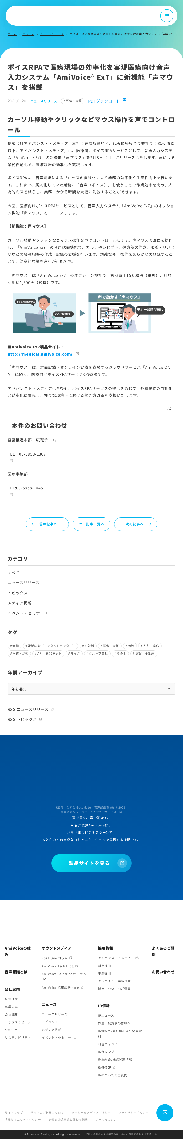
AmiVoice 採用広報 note (60, 987)
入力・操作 (151, 645)
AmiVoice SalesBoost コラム (64, 973)
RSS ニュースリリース (28, 709)
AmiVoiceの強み (18, 951)
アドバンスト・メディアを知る (121, 957)
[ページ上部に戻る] (164, 1112)
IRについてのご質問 (112, 1075)
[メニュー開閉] (166, 15)
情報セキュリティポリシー (23, 1119)
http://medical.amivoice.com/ (41, 354)
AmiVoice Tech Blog (58, 966)
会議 (15, 645)
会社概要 (11, 1014)
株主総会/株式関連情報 (115, 1059)
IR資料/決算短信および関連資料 (120, 1034)
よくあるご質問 (163, 951)
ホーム (12, 34)
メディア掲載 (20, 603)
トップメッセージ (18, 1022)
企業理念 (11, 999)
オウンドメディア (57, 947)
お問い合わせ (163, 971)
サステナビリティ (18, 1037)
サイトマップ (14, 1112)
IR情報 (104, 1005)
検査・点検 (20, 653)
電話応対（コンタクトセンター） (52, 645)
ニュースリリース (52, 34)
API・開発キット (49, 653)
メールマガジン (106, 1119)
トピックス (18, 593)
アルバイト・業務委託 (114, 981)
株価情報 (104, 1067)
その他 (121, 653)
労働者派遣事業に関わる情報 (68, 1119)
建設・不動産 (144, 653)
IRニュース (106, 1015)
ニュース (28, 34)
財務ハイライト (109, 1044)
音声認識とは (16, 971)
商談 (131, 645)
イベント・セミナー (26, 613)
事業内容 (11, 1007)
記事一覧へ (91, 524)
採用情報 (105, 947)
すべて (13, 572)
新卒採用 (104, 965)
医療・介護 (74, 101)
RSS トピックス (22, 719)
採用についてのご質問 (114, 988)
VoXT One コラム (55, 958)
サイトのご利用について (47, 1112)
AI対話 (89, 645)
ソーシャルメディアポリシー (91, 1112)
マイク (75, 653)
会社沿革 (11, 1030)
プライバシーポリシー (133, 1112)
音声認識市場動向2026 (110, 807)
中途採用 (104, 973)
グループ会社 (98, 653)
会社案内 (12, 989)
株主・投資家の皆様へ (114, 1023)
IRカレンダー (107, 1051)
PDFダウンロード (107, 101)
